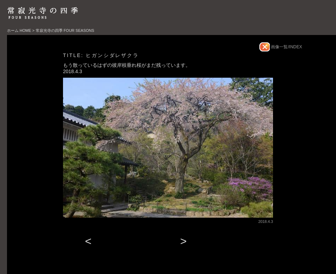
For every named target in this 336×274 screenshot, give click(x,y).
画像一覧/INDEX (286, 46)
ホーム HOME (19, 30)
